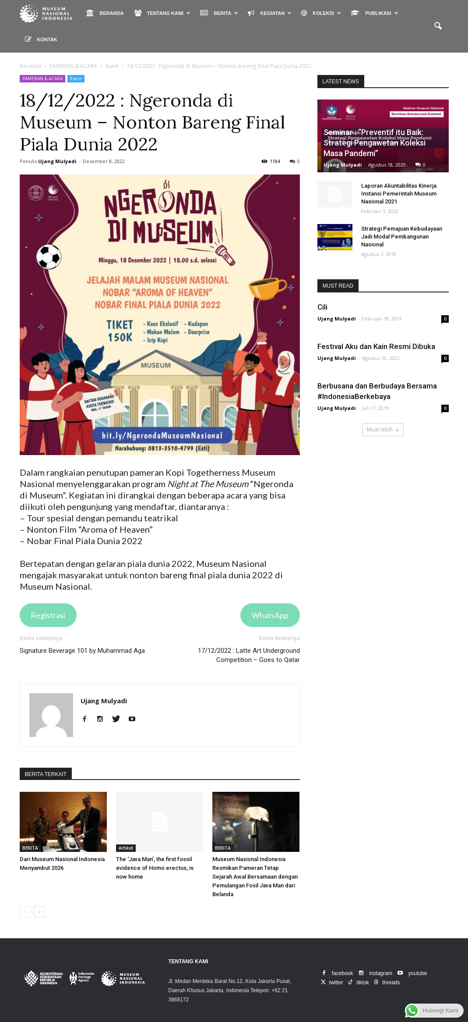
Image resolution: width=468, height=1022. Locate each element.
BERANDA (105, 13)
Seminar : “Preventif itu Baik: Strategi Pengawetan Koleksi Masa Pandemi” (375, 143)
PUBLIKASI (374, 13)
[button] (438, 26)
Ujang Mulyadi (57, 161)
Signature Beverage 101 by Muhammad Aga (82, 651)
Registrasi (48, 615)
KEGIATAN (270, 13)
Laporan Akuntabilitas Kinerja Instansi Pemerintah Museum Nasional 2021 (398, 193)
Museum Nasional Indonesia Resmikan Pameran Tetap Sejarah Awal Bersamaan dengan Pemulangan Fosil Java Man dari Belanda (255, 876)
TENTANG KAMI (162, 13)
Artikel (126, 848)
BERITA (219, 13)
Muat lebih (383, 429)
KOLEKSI (321, 13)
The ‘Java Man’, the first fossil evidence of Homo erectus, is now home (155, 868)
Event (76, 78)
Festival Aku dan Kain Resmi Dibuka (376, 346)
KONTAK (41, 39)
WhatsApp (270, 615)
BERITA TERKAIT (46, 774)
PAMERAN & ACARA (42, 78)
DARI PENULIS (95, 774)
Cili (322, 307)
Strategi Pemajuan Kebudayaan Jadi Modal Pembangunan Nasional (401, 236)
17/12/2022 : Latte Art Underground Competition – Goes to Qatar (249, 655)
